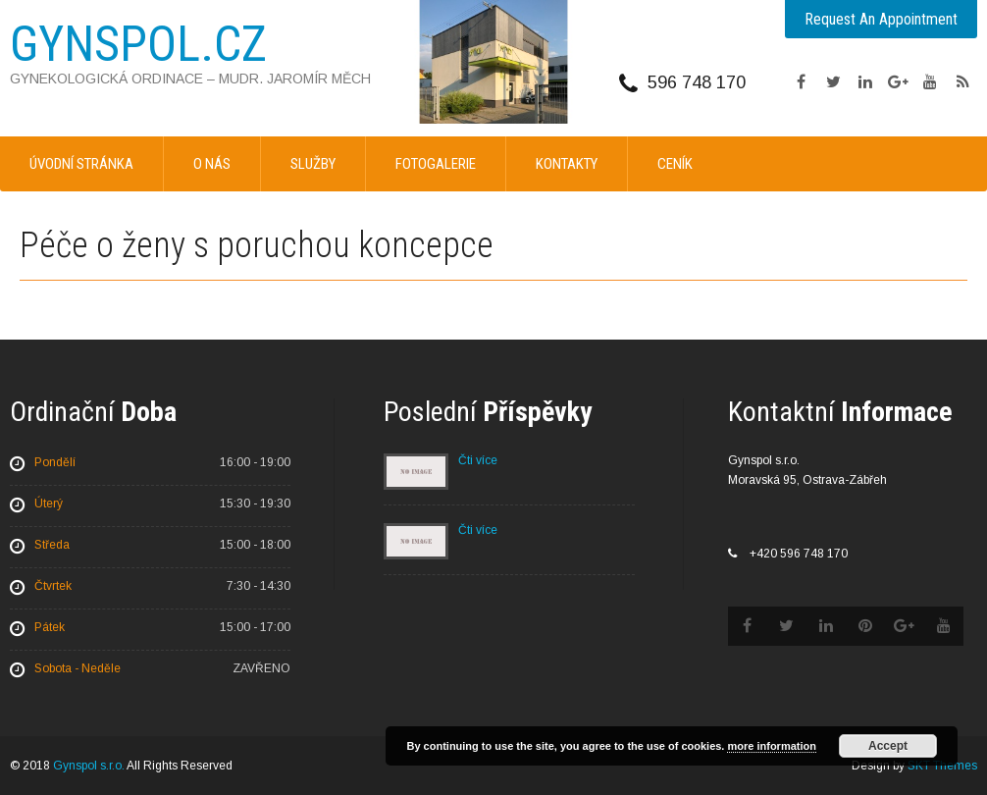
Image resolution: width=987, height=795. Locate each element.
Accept (888, 746)
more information (771, 746)
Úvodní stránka (81, 164)
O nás (212, 164)
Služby (313, 164)
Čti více (477, 460)
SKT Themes (942, 765)
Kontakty (566, 164)
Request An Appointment (881, 19)
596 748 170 (697, 82)
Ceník (675, 164)
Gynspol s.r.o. (89, 765)
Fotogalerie (435, 164)
